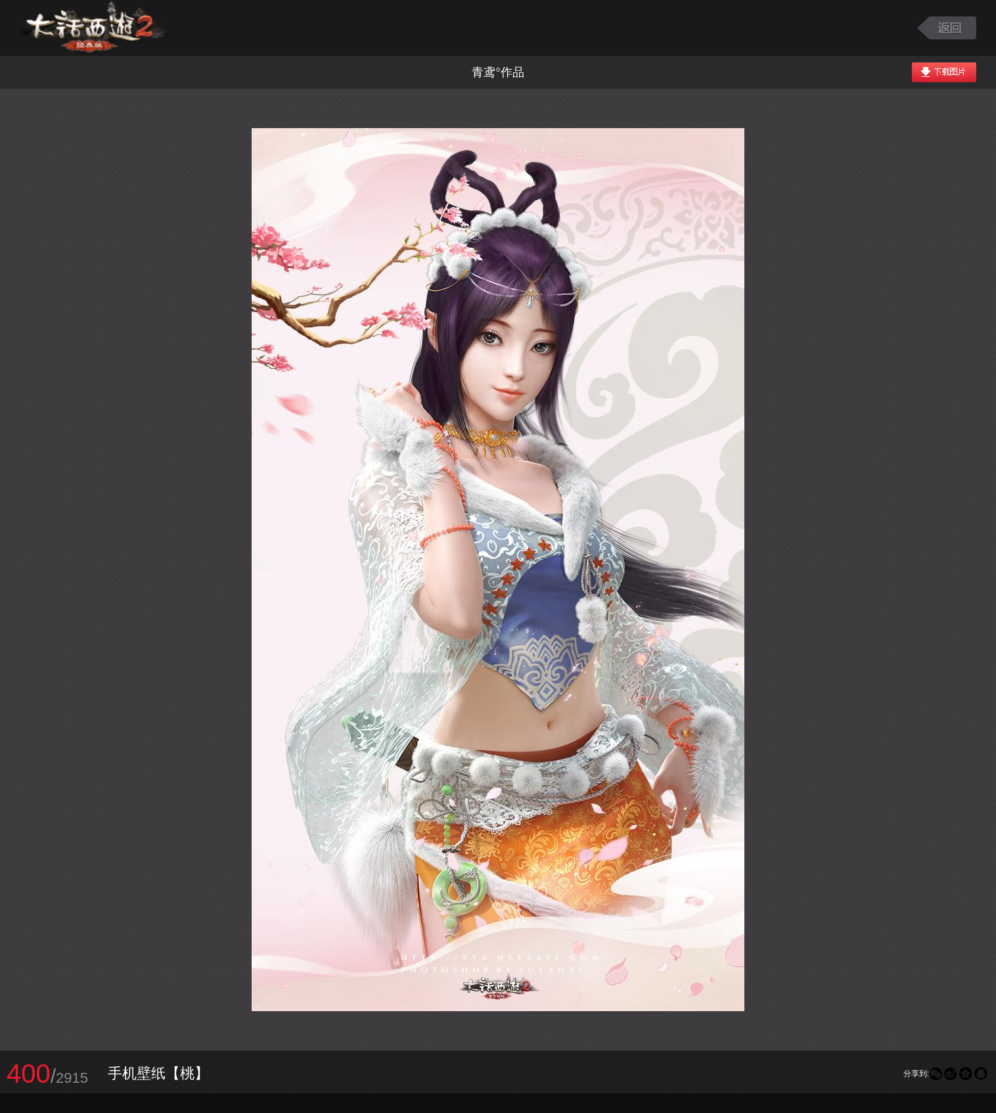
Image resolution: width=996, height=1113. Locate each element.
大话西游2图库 (94, 28)
